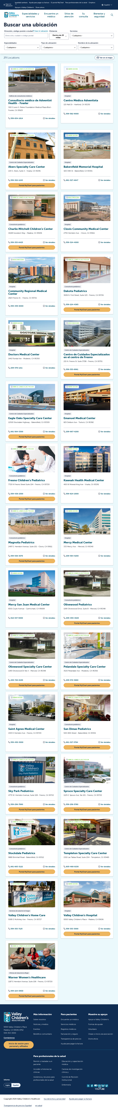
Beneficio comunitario (42, 1035)
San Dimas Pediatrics (77, 729)
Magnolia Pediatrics (21, 542)
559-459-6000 (15, 306)
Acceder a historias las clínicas (42, 1071)
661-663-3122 (15, 867)
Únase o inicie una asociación (100, 1035)
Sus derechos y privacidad (54, 1100)
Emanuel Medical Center (79, 418)
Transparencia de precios (71, 1040)
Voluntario (92, 1030)
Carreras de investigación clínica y (72, 1071)
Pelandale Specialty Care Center (85, 667)
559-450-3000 (15, 743)
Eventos (36, 1030)
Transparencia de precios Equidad (18, 1107)
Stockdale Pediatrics (21, 854)
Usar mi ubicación (8, 4)
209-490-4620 (71, 618)
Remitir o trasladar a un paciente (42, 1064)
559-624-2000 (71, 494)
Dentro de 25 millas (58, 36)
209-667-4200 (71, 432)
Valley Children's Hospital (80, 916)
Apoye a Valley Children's (98, 1020)
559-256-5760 (71, 805)
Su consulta (83, 14)
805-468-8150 (71, 867)
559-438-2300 (15, 494)
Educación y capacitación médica (72, 1064)
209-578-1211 (15, 368)
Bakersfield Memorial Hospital (83, 166)
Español (107, 5)
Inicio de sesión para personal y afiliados (19, 1046)
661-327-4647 (71, 180)
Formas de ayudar (95, 1025)
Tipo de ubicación (48, 43)
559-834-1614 (15, 118)
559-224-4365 (71, 304)
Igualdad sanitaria (21, 2)
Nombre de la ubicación (88, 43)
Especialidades (10, 43)
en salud (38, 1107)
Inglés (7, 1086)
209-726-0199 (15, 681)
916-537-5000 (15, 618)
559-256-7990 (15, 805)
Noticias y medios (40, 1025)
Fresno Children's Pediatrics (26, 480)
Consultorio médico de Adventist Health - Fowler (30, 102)
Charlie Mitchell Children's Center (30, 229)
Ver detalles (49, 118)
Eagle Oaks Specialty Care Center (30, 418)
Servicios (73, 31)
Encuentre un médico (51, 14)
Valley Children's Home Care (26, 916)
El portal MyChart (57, 2)
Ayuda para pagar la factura (72, 1045)
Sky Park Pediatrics (21, 791)
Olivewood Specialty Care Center (30, 667)
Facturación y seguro (69, 1035)
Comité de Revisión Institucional (70, 1079)
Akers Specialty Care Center (26, 166)
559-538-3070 (15, 556)
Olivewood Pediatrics (78, 605)
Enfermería (66, 1086)
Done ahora (40, 7)
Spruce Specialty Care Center (83, 791)
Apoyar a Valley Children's (24, 7)
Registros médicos (68, 1030)
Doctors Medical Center (23, 354)
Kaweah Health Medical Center (84, 480)
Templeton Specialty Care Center (85, 854)
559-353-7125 (15, 930)
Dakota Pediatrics (75, 291)
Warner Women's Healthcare (27, 978)
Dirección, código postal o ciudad (18, 31)
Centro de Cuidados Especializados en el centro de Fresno (87, 356)
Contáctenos (9, 1039)
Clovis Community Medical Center (86, 229)
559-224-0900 (15, 992)
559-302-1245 (15, 180)
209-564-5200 (71, 556)
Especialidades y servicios (30, 14)
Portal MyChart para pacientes (31, 185)
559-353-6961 (71, 369)
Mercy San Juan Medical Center (29, 605)
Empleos (92, 2)
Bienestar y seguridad (99, 14)
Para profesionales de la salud (76, 2)
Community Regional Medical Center (27, 293)
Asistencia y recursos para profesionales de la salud (44, 1079)
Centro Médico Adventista (81, 100)
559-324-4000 (71, 242)
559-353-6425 (15, 242)
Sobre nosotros (39, 1020)
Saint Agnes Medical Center (26, 729)
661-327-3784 (71, 743)
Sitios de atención (69, 14)
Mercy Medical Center (78, 542)
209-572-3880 (71, 681)
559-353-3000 (71, 930)
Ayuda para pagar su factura (39, 2)
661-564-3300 (15, 432)
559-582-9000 (71, 113)
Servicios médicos (68, 1025)
